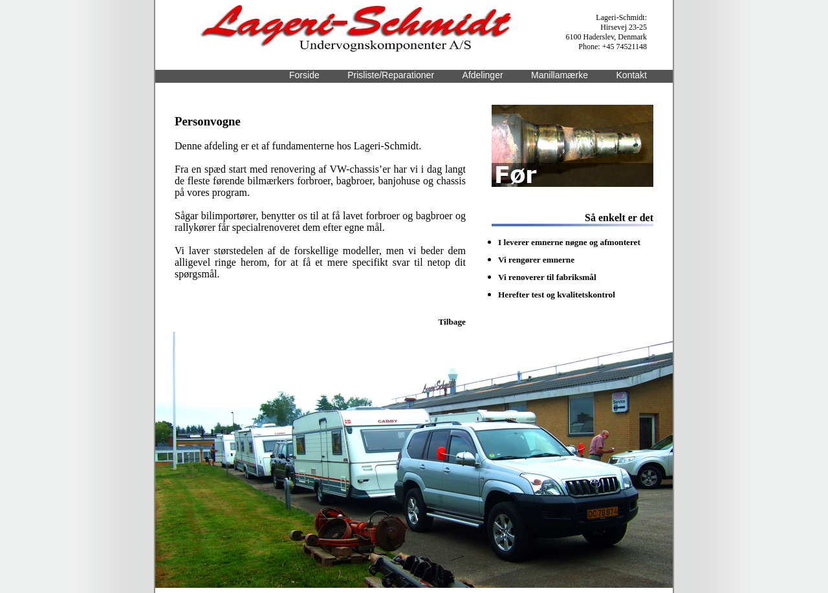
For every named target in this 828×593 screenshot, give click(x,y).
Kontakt (631, 75)
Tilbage (452, 322)
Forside (304, 75)
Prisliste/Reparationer (390, 75)
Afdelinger (483, 75)
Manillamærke (559, 75)
